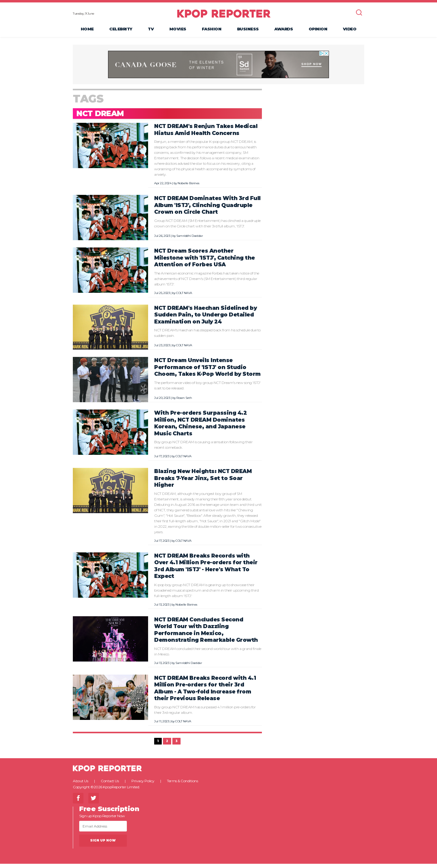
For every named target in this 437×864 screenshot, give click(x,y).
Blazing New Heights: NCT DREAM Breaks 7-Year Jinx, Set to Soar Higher (203, 478)
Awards (283, 29)
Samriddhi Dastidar (189, 236)
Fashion (212, 29)
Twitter (93, 798)
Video (350, 29)
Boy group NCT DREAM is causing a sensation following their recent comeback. (203, 445)
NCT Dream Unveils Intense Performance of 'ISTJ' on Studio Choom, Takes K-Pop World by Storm (207, 368)
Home (87, 29)
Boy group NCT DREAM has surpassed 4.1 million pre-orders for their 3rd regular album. (205, 710)
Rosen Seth (184, 398)
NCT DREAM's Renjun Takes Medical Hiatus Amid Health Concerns (205, 130)
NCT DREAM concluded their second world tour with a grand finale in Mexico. (207, 652)
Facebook (78, 798)
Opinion (318, 29)
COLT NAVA (184, 293)
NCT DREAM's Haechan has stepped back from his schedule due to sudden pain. (207, 333)
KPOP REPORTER (223, 13)
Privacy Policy (142, 781)
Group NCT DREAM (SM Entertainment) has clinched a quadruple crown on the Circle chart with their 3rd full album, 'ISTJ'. (207, 224)
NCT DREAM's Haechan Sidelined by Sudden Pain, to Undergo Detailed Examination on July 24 (205, 315)
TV (151, 29)
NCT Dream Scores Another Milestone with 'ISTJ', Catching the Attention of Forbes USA (204, 258)
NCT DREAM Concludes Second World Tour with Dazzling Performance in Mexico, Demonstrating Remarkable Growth (206, 630)
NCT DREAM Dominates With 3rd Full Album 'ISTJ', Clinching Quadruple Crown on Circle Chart (207, 205)
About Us (80, 781)
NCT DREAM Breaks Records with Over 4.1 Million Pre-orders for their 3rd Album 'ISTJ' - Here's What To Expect (206, 566)
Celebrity (120, 29)
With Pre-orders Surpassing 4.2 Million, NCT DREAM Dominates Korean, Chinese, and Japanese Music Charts (200, 423)
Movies (177, 29)
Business (248, 29)
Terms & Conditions (182, 781)
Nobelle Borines (188, 184)
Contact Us (110, 781)
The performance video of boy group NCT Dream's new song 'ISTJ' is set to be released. (207, 386)
